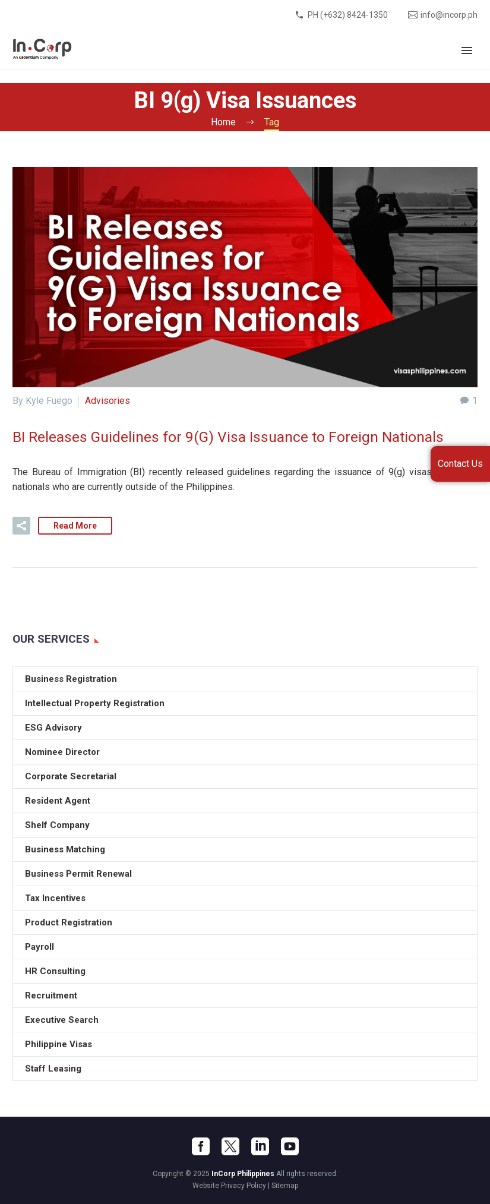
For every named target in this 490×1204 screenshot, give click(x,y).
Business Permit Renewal (78, 873)
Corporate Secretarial (70, 776)
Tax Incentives (55, 898)
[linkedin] (260, 1146)
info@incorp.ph (449, 15)
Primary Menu (466, 50)
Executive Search (62, 1020)
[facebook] (201, 1146)
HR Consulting (55, 971)
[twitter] (230, 1146)
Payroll (39, 946)
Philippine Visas (58, 1044)
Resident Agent (57, 800)
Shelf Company (57, 825)
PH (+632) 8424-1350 (348, 15)
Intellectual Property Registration (95, 703)
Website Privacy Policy (229, 1185)
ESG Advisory (53, 727)
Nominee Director (62, 752)
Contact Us (460, 463)
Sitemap (284, 1185)
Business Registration (71, 679)
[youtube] (290, 1146)
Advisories (107, 400)
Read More (75, 525)
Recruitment (51, 995)
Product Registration (68, 922)
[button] (21, 526)
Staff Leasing (53, 1068)
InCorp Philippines (242, 1174)
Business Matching (65, 849)
